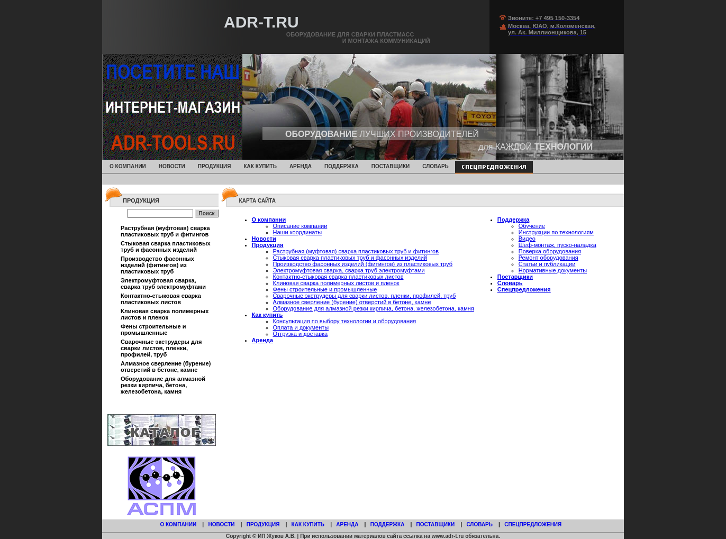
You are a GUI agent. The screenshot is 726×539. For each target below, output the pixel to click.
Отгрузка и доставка (300, 334)
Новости (172, 166)
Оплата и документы (301, 327)
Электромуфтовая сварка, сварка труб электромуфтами (163, 283)
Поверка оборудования (550, 251)
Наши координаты (297, 232)
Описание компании (300, 226)
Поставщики (390, 166)
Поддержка (341, 166)
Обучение (532, 226)
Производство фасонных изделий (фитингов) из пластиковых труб (157, 265)
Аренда (300, 166)
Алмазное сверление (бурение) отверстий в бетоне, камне (166, 366)
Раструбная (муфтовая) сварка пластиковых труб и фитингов (165, 231)
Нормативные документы (553, 270)
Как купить (259, 166)
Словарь (435, 166)
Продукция (214, 166)
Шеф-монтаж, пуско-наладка (557, 245)
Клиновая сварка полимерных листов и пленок (164, 314)
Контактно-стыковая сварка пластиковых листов (161, 299)
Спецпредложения (524, 289)
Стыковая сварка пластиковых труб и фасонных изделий (166, 246)
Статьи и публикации (547, 264)
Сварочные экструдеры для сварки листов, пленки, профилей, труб (161, 348)
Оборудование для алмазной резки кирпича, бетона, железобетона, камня (163, 385)
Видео (527, 238)
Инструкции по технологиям (556, 232)
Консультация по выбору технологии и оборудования (344, 321)
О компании (128, 166)
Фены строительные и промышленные (153, 329)
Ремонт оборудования (548, 257)
